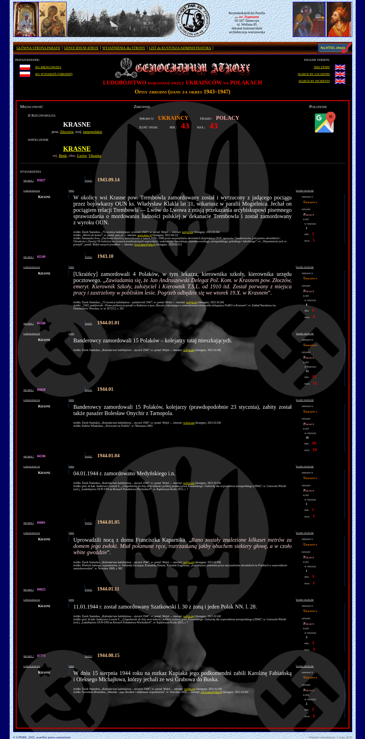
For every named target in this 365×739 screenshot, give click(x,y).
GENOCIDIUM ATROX (81, 48)
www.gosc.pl (144, 235)
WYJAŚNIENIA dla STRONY (123, 48)
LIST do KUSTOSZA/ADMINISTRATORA (180, 48)
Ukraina (95, 155)
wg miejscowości (48, 67)
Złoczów (66, 131)
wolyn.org (187, 232)
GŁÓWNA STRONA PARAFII (38, 48)
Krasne (77, 148)
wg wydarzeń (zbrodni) (53, 74)
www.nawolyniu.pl (144, 244)
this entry (322, 67)
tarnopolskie (92, 131)
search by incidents (314, 81)
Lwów (82, 155)
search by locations (314, 74)
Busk (63, 155)
